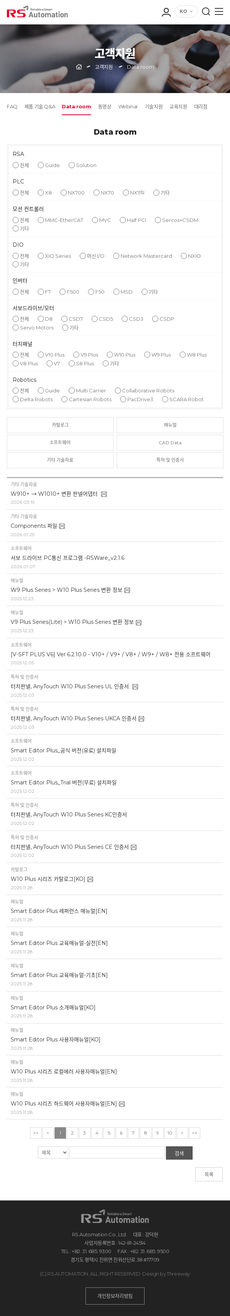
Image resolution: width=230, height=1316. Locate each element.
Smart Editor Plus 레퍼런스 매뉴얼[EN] (59, 911)
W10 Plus (124, 355)
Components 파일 (34, 525)
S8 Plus (85, 363)
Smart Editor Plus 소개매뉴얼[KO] (53, 1007)
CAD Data (170, 442)
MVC (105, 220)
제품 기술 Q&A (39, 106)
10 (169, 1133)
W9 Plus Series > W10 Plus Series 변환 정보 (66, 589)
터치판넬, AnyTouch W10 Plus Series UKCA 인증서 (74, 718)
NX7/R (137, 193)
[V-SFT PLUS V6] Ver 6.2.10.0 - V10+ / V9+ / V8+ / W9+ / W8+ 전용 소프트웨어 (111, 654)
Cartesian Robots (90, 399)
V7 (57, 363)
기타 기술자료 (60, 460)
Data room (76, 106)
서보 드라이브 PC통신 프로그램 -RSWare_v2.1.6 (67, 557)
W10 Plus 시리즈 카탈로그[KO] (48, 879)
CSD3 (136, 319)
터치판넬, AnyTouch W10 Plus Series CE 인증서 (70, 847)
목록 (209, 1174)
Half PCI (136, 220)
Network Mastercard (146, 256)
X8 (48, 193)
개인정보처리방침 (115, 1296)
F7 (48, 292)
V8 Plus (29, 363)
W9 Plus (161, 355)
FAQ (12, 106)
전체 (24, 165)
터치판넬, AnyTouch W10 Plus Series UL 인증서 (70, 686)
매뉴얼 (170, 425)
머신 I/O (96, 256)
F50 (100, 292)
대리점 (200, 106)
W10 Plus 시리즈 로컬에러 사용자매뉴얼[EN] (64, 1071)
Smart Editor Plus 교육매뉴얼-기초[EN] (59, 975)
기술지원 (153, 106)
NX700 (76, 193)
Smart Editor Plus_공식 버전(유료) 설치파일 (63, 750)
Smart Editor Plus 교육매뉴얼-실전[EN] (59, 943)
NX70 (107, 193)
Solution (86, 165)
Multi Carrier (91, 390)
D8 (49, 319)
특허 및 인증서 (170, 460)
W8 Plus (197, 355)
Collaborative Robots (148, 390)
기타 (165, 193)
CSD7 (76, 319)
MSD (127, 292)
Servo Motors (36, 328)
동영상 (104, 106)
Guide (52, 165)
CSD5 (106, 319)
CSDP (166, 319)
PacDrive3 (140, 399)
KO (183, 11)
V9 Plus (89, 355)
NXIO (194, 256)
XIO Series (58, 256)
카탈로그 (60, 425)
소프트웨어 (60, 442)
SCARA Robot (186, 399)
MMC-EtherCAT (64, 220)
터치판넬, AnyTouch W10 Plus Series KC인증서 (69, 814)
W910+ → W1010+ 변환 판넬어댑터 (55, 493)
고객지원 (104, 67)
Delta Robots (36, 399)
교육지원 (178, 106)
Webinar (128, 106)
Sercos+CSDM (180, 220)
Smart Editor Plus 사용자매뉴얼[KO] (56, 1039)
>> (194, 1133)
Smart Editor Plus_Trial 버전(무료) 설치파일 (64, 782)
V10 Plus (54, 355)
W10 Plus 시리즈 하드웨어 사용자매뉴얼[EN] (64, 1103)
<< (36, 1133)
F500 (73, 292)
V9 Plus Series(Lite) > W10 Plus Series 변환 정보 (72, 622)
